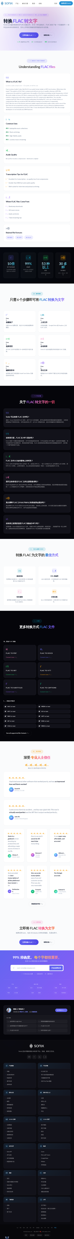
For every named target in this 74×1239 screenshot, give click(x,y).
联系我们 (43, 1215)
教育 (8, 1101)
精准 (47, 1051)
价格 (40, 3)
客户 (8, 1208)
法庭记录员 (10, 1131)
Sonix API (9, 1151)
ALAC (28, 237)
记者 (42, 1098)
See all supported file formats (17, 733)
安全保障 (43, 1218)
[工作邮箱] (33, 968)
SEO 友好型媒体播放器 (47, 1074)
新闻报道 (43, 1212)
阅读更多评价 (37, 904)
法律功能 (9, 1128)
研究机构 (9, 1108)
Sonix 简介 (9, 1185)
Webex (43, 1161)
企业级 (9, 1098)
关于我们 (43, 1205)
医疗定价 (43, 1138)
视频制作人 (44, 1108)
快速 (43, 1051)
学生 (42, 1111)
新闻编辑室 (10, 1104)
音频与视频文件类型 (12, 1182)
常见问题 (43, 1182)
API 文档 (9, 1155)
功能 (8, 1071)
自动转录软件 (10, 1074)
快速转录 (9, 1078)
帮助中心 (22, 1012)
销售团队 (9, 1111)
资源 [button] (33, 3)
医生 (42, 1131)
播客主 (43, 1104)
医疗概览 (43, 1125)
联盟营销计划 (10, 1161)
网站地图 (32, 1235)
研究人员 (43, 1101)
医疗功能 (43, 1128)
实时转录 (9, 1084)
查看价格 (48, 35)
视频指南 (34, 1012)
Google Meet (44, 1158)
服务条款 (47, 1235)
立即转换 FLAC (28, 35)
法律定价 (9, 1138)
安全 (52, 1051)
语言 (8, 1178)
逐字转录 (9, 1081)
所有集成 (43, 1165)
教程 (26, 1012)
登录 (55, 3)
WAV (10, 237)
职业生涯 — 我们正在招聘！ (48, 1208)
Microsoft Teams (45, 1155)
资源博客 (9, 1188)
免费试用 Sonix (66, 3)
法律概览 (9, 1125)
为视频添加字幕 (45, 1078)
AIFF (19, 237)
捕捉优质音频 (45, 1191)
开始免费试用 (56, 968)
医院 (42, 1134)
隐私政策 (39, 1235)
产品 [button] (17, 3)
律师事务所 (10, 1134)
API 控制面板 (10, 1158)
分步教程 (43, 1185)
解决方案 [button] (25, 3)
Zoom (42, 1151)
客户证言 (9, 1212)
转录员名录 (10, 1191)
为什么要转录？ (45, 1188)
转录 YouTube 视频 (46, 1081)
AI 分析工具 (44, 1071)
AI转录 (35, 1051)
